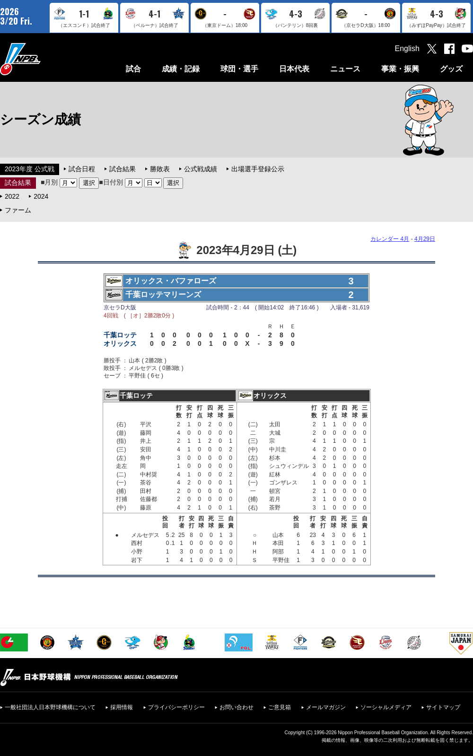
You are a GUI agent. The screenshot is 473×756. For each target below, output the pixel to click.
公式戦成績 (200, 169)
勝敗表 (160, 169)
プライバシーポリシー (176, 707)
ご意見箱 (279, 707)
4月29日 (424, 239)
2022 (12, 196)
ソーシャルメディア (386, 707)
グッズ (451, 69)
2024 (41, 196)
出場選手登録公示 (257, 169)
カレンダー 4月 (389, 239)
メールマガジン (326, 707)
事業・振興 (400, 69)
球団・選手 (239, 69)
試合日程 (82, 169)
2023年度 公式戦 (29, 169)
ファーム (18, 210)
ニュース (345, 69)
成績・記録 (181, 69)
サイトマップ (443, 707)
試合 (133, 69)
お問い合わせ (236, 707)
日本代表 (294, 69)
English (407, 48)
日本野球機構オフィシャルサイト (44, 59)
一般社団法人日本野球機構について (50, 707)
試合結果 (122, 169)
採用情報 (121, 707)
